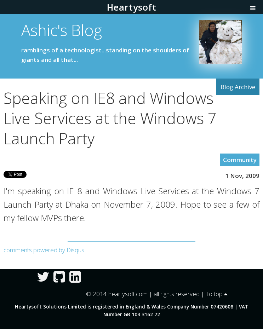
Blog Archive (238, 87)
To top (217, 294)
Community (240, 160)
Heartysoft (131, 7)
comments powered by (44, 250)
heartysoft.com (128, 294)
